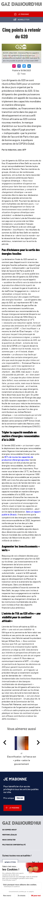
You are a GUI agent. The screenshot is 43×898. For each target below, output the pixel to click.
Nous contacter (8, 840)
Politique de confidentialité (14, 845)
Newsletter (21, 20)
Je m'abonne (21, 14)
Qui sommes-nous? (9, 830)
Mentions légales (9, 835)
